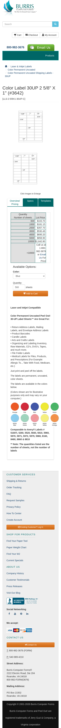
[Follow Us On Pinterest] (21, 613)
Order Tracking (14, 487)
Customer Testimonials (17, 580)
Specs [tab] (30, 201)
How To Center (13, 513)
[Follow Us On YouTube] (15, 613)
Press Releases (14, 586)
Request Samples (15, 500)
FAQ (8, 494)
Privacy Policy (13, 507)
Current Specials (14, 560)
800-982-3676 (15, 47)
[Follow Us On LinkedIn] (27, 613)
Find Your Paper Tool (17, 541)
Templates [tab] (46, 201)
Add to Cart (30, 293)
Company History (15, 573)
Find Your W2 (13, 554)
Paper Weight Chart (16, 547)
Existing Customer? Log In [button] (30, 527)
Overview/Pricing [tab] (15, 202)
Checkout (31, 35)
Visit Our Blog (13, 593)
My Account (49, 35)
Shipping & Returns (16, 481)
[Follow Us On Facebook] (9, 613)
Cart (17, 35)
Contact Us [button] (31, 645)
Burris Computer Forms (42, 704)
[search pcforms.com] (55, 24)
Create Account (14, 520)
